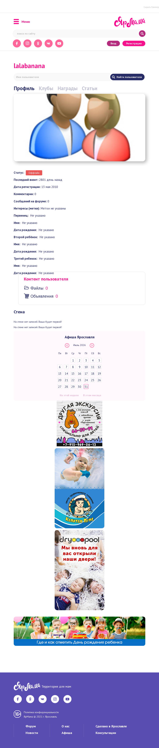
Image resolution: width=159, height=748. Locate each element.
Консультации (106, 733)
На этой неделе (69, 395)
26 (99, 380)
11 (92, 367)
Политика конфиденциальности (41, 712)
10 (86, 367)
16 (79, 374)
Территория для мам (56, 686)
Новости (32, 733)
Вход (113, 43)
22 (73, 380)
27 (59, 387)
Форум (31, 726)
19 (99, 374)
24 (86, 380)
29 (73, 387)
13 (59, 374)
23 (79, 380)
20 (59, 380)
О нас (65, 726)
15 (73, 374)
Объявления (42, 296)
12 (99, 367)
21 (66, 380)
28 (66, 387)
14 (66, 374)
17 (86, 374)
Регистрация (134, 43)
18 (92, 374)
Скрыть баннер (151, 7)
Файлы (37, 288)
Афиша (67, 733)
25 (92, 380)
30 (79, 387)
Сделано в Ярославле (111, 726)
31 (86, 387)
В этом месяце (92, 395)
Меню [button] (22, 22)
